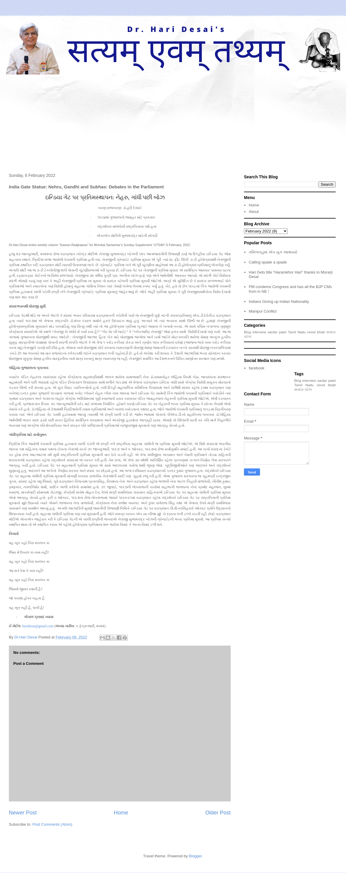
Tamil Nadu (296, 332)
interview (259, 332)
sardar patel (277, 332)
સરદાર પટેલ (303, 389)
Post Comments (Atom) (52, 824)
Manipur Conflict (263, 311)
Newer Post (23, 813)
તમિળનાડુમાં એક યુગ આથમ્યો (273, 252)
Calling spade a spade (268, 262)
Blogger (195, 856)
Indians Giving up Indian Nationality (279, 301)
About (254, 211)
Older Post (218, 813)
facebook (256, 368)
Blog (247, 332)
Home (121, 813)
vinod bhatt (316, 332)
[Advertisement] (173, 118)
